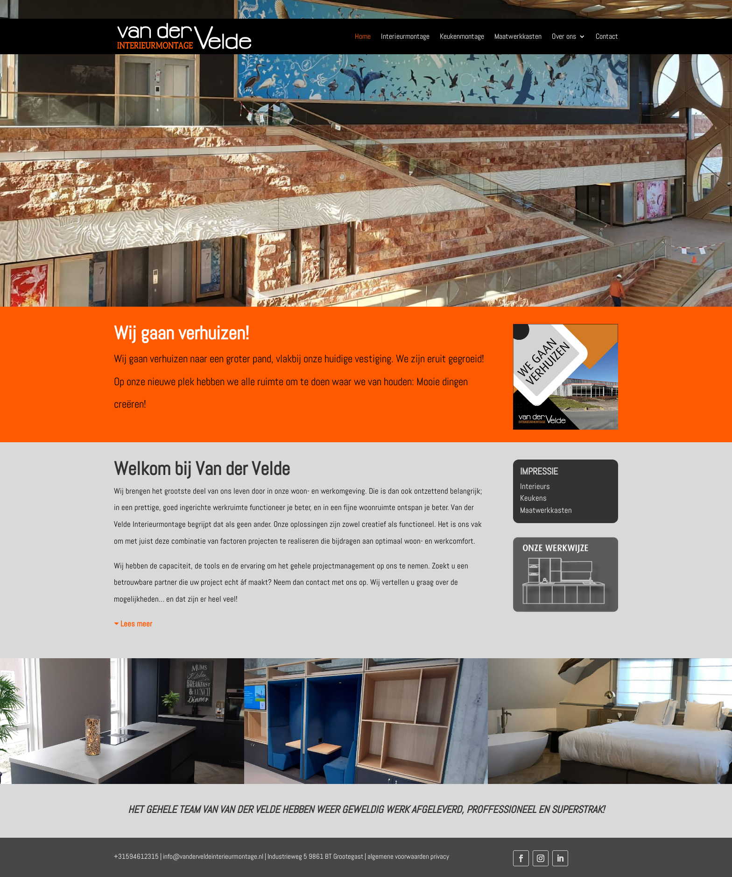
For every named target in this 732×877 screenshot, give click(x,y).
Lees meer (136, 623)
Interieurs (535, 486)
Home (363, 36)
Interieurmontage (405, 36)
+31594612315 (136, 856)
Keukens (533, 498)
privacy (439, 856)
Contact (607, 36)
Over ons (564, 36)
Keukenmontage (462, 36)
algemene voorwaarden (398, 856)
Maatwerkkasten (518, 36)
